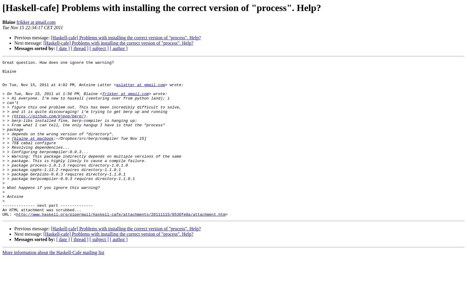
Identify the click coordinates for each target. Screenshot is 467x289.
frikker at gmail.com (36, 22)
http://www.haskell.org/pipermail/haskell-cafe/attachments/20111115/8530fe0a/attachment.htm (120, 245)
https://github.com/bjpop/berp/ (49, 127)
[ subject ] (99, 48)
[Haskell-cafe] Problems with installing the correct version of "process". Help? (126, 37)
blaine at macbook (34, 154)
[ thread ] (79, 48)
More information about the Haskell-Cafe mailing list (53, 283)
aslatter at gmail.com (140, 90)
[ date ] (63, 48)
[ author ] (119, 48)
